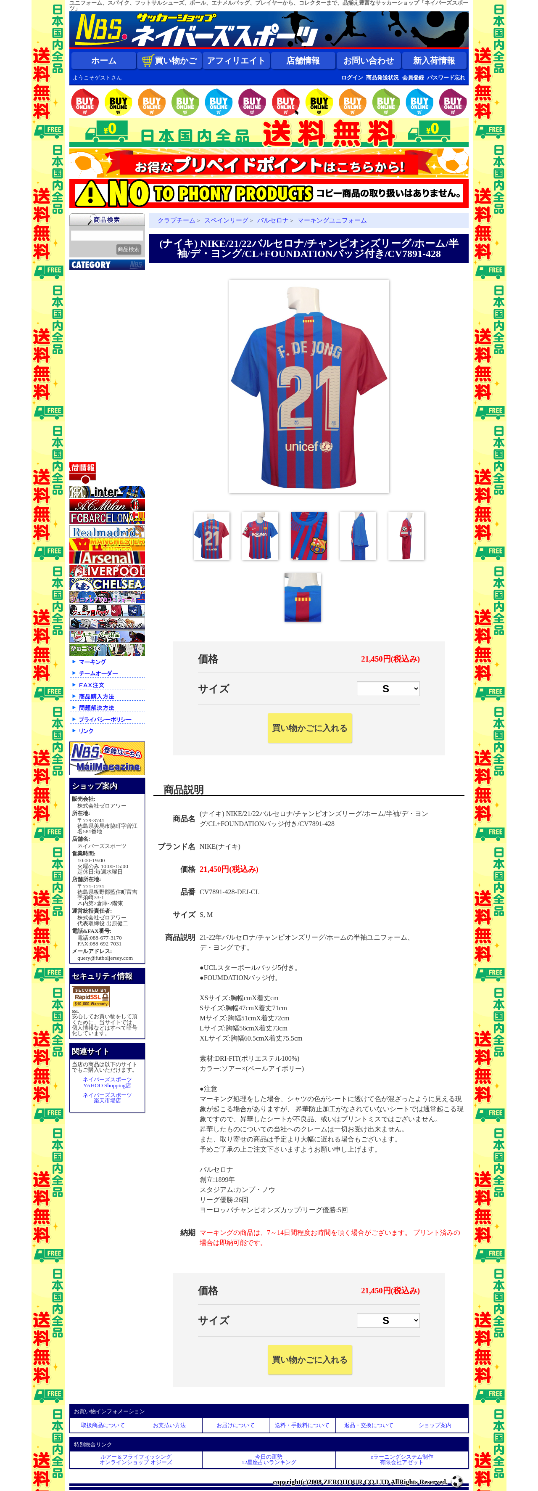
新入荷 (83, 285)
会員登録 (413, 77)
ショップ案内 (435, 1425)
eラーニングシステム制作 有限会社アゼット (402, 1459)
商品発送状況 (382, 77)
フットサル (89, 348)
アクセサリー (92, 443)
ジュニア (86, 390)
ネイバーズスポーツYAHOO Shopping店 (107, 1082)
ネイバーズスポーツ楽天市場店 (107, 1098)
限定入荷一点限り (99, 306)
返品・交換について (368, 1425)
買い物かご (169, 60)
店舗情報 (303, 60)
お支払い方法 (169, 1425)
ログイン (352, 77)
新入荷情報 (434, 60)
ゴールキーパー (96, 369)
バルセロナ (273, 220)
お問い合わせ (368, 60)
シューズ (86, 411)
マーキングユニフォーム (332, 220)
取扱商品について (103, 1425)
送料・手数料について (302, 1425)
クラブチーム (92, 317)
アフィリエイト (236, 60)
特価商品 (86, 453)
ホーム (103, 60)
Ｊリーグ (86, 327)
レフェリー (89, 380)
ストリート (89, 401)
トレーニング (92, 359)
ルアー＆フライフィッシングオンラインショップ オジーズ (136, 1459)
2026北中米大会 (95, 275)
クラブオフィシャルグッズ (108, 297)
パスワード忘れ (446, 77)
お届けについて (235, 1425)
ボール (83, 432)
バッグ (83, 422)
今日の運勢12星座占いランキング (269, 1459)
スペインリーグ (226, 220)
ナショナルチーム (99, 338)
